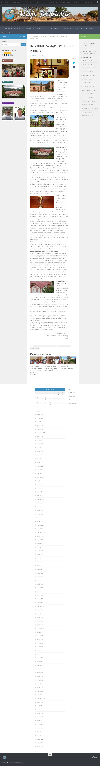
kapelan (43, 37)
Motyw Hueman (20, 762)
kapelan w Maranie (45, 346)
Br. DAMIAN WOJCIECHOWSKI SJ (90, 108)
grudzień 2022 (40, 525)
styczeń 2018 (40, 687)
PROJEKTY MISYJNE (65, 2)
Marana (58, 37)
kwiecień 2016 (40, 739)
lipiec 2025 (39, 440)
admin (34, 55)
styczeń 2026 (40, 425)
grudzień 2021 (40, 565)
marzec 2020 (40, 621)
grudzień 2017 (40, 691)
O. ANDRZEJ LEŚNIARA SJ (88, 71)
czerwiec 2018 (40, 672)
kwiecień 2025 (40, 451)
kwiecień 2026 (40, 414)
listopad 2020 (40, 602)
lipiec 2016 (39, 731)
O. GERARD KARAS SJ (87, 64)
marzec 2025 (40, 455)
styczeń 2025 (40, 462)
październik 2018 (41, 665)
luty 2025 (39, 458)
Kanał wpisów (72, 396)
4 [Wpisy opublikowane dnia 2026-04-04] (58, 394)
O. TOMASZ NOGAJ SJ (87, 79)
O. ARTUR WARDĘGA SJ (87, 105)
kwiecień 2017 (40, 713)
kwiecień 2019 (40, 647)
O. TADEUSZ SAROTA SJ (87, 94)
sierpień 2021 (40, 573)
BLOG (10, 32)
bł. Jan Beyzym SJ (35, 37)
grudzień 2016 (40, 724)
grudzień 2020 (40, 599)
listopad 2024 (40, 470)
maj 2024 (39, 481)
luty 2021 (39, 591)
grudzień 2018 (40, 658)
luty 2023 (39, 517)
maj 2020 (39, 613)
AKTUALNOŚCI (88, 2)
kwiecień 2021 (40, 584)
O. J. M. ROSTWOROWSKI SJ (88, 90)
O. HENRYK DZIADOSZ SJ (88, 60)
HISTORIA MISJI (28, 2)
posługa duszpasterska (66, 346)
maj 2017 (39, 709)
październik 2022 (41, 532)
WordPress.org (73, 403)
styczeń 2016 (40, 746)
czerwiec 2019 (40, 643)
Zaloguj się (72, 392)
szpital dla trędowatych (34, 348)
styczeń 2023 (40, 521)
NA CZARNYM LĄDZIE (40, 2)
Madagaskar (51, 37)
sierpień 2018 (40, 669)
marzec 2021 (40, 588)
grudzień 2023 (40, 495)
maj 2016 (39, 735)
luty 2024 (39, 488)
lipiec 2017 (39, 706)
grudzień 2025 (40, 429)
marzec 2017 (40, 717)
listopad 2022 (40, 529)
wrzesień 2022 (40, 536)
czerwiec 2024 (40, 477)
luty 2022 (39, 558)
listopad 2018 (40, 661)
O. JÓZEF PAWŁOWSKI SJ (88, 86)
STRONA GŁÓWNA (5, 2)
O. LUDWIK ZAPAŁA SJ (87, 116)
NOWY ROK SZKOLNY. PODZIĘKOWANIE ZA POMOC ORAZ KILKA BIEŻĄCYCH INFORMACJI (36, 370)
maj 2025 (39, 447)
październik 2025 (41, 433)
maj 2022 (39, 547)
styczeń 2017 (40, 720)
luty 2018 (39, 684)
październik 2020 (41, 606)
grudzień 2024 (40, 466)
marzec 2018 (40, 680)
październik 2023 (41, 499)
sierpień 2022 (40, 540)
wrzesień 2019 (40, 636)
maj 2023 (39, 506)
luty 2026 (39, 422)
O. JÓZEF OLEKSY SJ (87, 82)
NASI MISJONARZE (52, 2)
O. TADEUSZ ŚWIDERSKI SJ (88, 101)
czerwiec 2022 (40, 543)
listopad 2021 (40, 569)
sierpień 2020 (40, 610)
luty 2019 (39, 654)
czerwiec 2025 (40, 444)
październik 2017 (41, 698)
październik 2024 (41, 473)
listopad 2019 (40, 632)
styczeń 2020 (40, 624)
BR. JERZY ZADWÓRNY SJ (88, 112)
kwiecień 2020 (40, 617)
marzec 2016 (40, 743)
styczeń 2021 (40, 595)
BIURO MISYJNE (16, 2)
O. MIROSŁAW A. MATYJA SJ (88, 75)
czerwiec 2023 (40, 503)
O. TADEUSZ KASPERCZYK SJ (89, 68)
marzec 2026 (40, 418)
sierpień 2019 (40, 639)
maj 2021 (39, 580)
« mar (36, 407)
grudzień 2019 (40, 628)
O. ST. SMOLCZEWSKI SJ (87, 97)
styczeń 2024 (40, 492)
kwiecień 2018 (40, 676)
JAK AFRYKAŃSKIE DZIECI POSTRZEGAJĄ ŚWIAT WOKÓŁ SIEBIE (51, 368)
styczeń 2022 (40, 562)
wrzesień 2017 (40, 702)
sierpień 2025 (40, 436)
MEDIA (3, 32)
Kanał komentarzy (73, 400)
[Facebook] (21, 37)
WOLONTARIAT (77, 2)
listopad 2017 (40, 695)
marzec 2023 (40, 514)
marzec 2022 (40, 554)
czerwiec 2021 (40, 577)
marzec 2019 (40, 650)
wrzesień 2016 (40, 728)
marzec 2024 (40, 484)
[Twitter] (24, 37)
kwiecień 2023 (40, 510)
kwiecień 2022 (40, 551)
